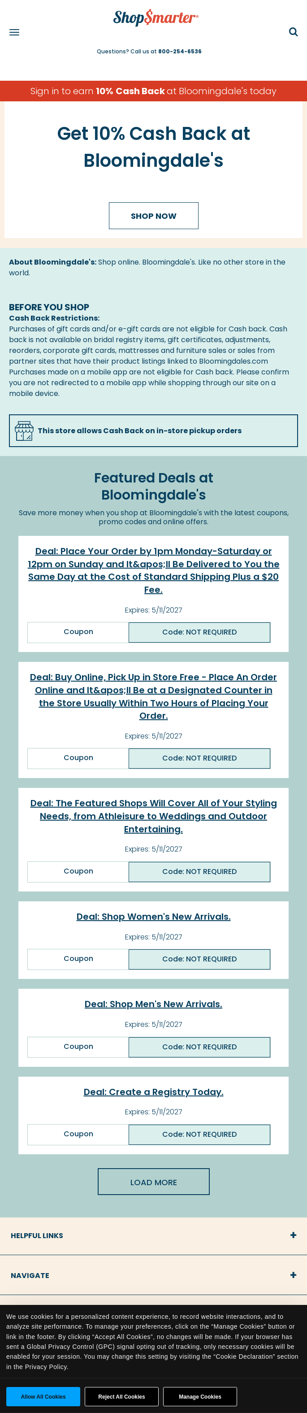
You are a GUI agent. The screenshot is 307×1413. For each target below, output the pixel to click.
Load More (153, 1182)
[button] (293, 32)
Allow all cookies (43, 1397)
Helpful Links (37, 1235)
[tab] (153, 1236)
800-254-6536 (180, 51)
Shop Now (154, 216)
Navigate (30, 1275)
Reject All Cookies (121, 1397)
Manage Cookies (200, 1397)
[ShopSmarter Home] (153, 13)
